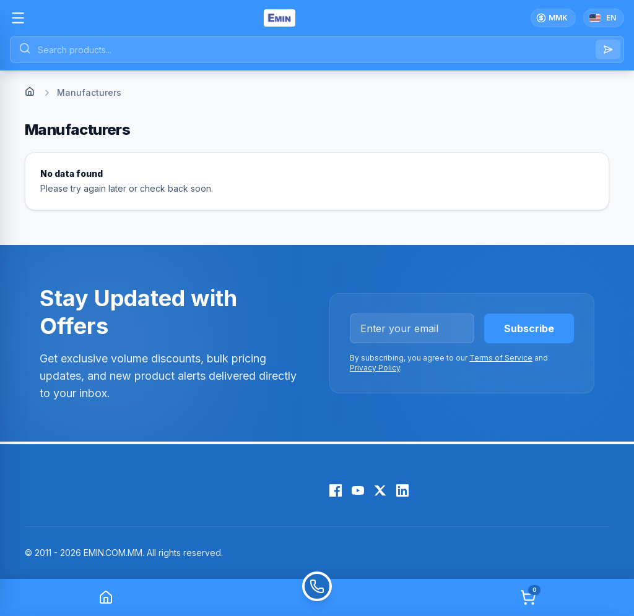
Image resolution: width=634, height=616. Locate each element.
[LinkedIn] (402, 490)
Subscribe (529, 328)
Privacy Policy (375, 367)
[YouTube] (358, 490)
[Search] (608, 49)
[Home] (30, 91)
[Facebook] (335, 490)
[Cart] (528, 597)
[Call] (316, 597)
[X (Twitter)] (380, 490)
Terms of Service (500, 357)
